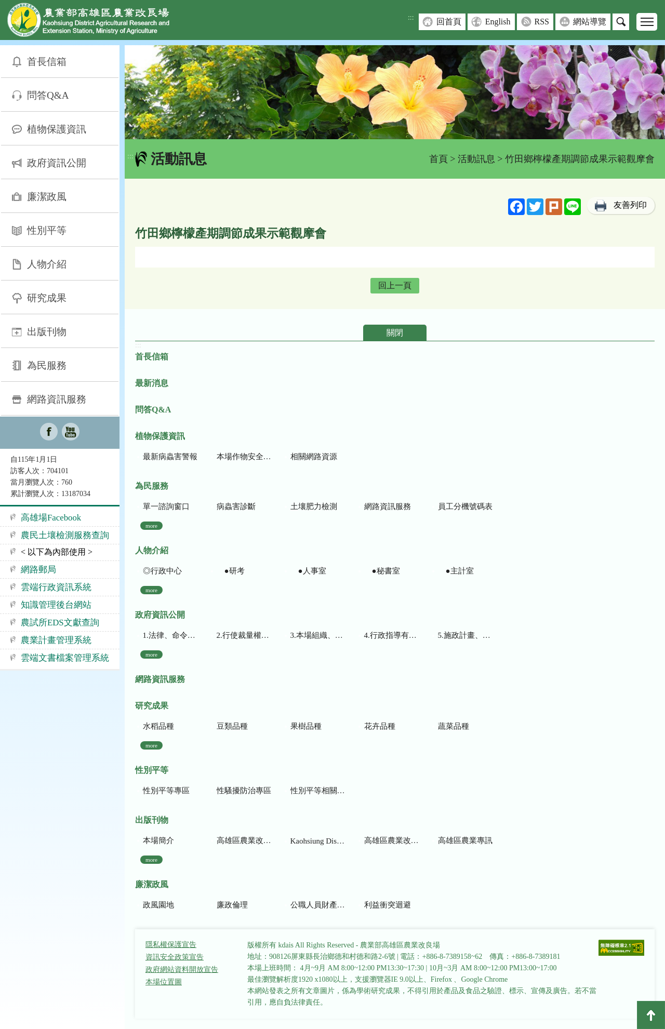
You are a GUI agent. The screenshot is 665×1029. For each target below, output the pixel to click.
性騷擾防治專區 (244, 790)
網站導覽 (589, 21)
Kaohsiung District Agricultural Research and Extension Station (317, 841)
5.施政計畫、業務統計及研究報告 (465, 635)
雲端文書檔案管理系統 (65, 658)
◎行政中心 (162, 571)
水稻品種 (158, 726)
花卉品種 (379, 726)
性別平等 (46, 230)
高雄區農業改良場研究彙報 (244, 840)
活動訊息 (476, 159)
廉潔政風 (46, 196)
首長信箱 (46, 61)
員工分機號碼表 (465, 506)
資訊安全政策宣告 (174, 957)
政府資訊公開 (56, 162)
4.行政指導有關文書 (391, 635)
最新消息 (151, 383)
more (151, 526)
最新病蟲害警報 (170, 456)
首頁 (438, 159)
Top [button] (651, 1015)
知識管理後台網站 (56, 605)
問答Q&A (48, 95)
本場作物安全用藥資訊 (244, 456)
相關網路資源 (313, 456)
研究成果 (46, 297)
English (498, 21)
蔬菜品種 (453, 726)
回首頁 (448, 21)
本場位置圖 (163, 982)
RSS (542, 21)
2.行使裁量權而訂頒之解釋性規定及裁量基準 (244, 635)
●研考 (231, 571)
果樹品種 (306, 726)
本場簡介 (158, 840)
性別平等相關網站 (317, 790)
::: (411, 17)
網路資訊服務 (56, 399)
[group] (395, 92)
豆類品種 (232, 726)
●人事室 (308, 571)
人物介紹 (46, 264)
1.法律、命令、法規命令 (170, 635)
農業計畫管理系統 (56, 640)
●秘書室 (382, 571)
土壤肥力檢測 (313, 506)
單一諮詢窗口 (166, 506)
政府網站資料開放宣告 (181, 969)
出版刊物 (46, 331)
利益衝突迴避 (387, 905)
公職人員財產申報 (317, 905)
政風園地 (158, 905)
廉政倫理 (232, 905)
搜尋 (621, 22)
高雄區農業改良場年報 (391, 840)
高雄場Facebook (51, 518)
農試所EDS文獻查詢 (60, 622)
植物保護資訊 (56, 129)
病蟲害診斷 (236, 506)
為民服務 (46, 365)
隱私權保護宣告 (170, 944)
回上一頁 (394, 285)
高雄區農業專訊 (465, 840)
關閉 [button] (395, 332)
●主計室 (456, 571)
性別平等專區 (166, 790)
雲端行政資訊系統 (56, 587)
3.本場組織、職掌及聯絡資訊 (317, 635)
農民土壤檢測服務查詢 (65, 535)
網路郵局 (38, 569)
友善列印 (630, 205)
